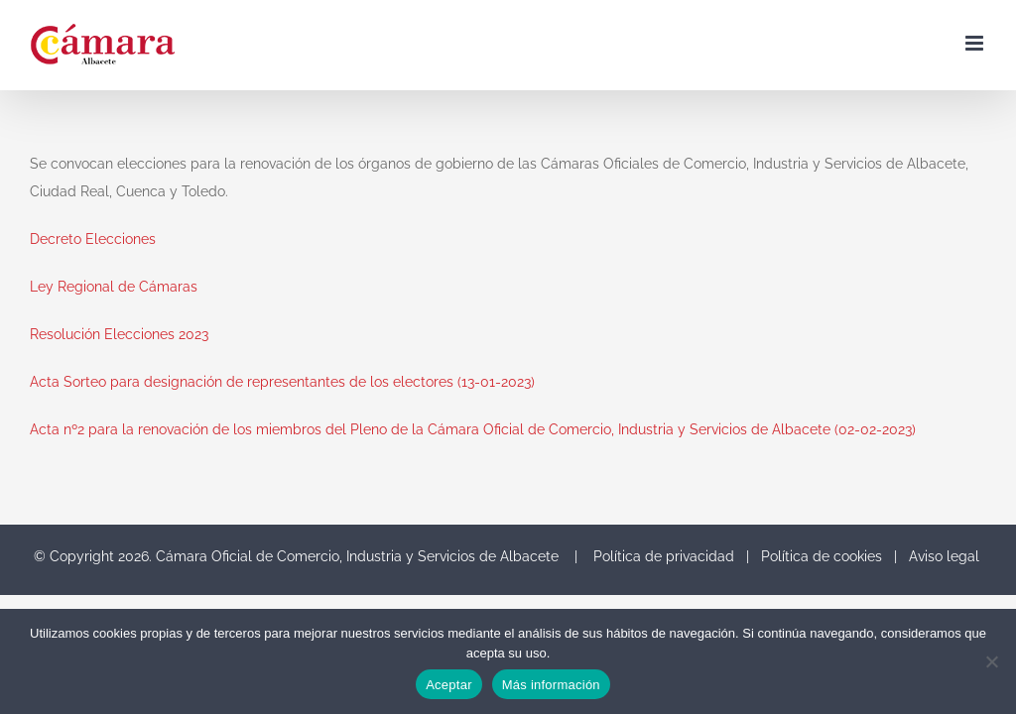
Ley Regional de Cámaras (113, 287)
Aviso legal (944, 556)
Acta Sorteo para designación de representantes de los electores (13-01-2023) (282, 382)
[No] (991, 661)
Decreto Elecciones (93, 239)
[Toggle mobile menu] (975, 43)
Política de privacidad (663, 556)
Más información (551, 684)
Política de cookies (821, 556)
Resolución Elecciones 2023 (119, 334)
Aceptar (449, 684)
